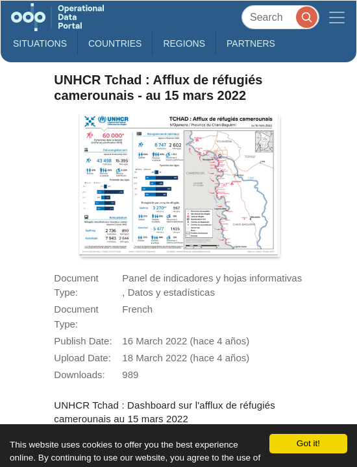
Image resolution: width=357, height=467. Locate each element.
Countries (115, 43)
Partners (251, 43)
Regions (184, 43)
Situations (40, 43)
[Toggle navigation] (336, 17)
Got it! (308, 443)
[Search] (280, 17)
